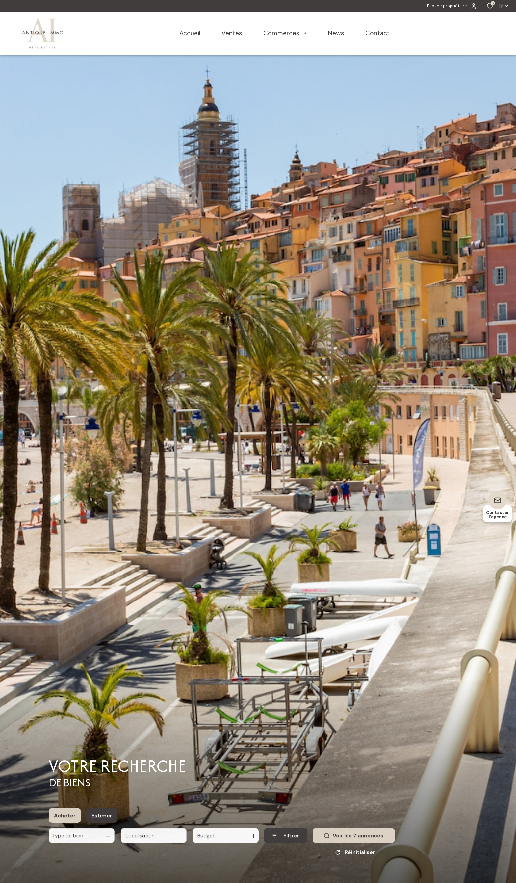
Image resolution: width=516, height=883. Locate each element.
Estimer (101, 835)
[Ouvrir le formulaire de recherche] (285, 855)
